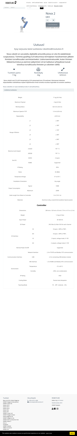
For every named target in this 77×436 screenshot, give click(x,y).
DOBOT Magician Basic (9, 415)
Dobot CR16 (6, 408)
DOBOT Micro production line (11, 419)
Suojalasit (5, 424)
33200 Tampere (56, 405)
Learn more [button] (49, 433)
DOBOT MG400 (7, 426)
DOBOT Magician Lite (8, 418)
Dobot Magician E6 (8, 416)
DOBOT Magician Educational (10, 402)
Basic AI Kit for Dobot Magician (11, 400)
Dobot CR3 (6, 410)
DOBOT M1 (6, 429)
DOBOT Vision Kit (7, 403)
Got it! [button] (72, 433)
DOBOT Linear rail (8, 413)
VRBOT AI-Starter (7, 427)
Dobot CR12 (6, 407)
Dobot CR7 (6, 411)
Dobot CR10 (6, 405)
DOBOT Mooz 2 (7, 421)
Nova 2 (5, 423)
